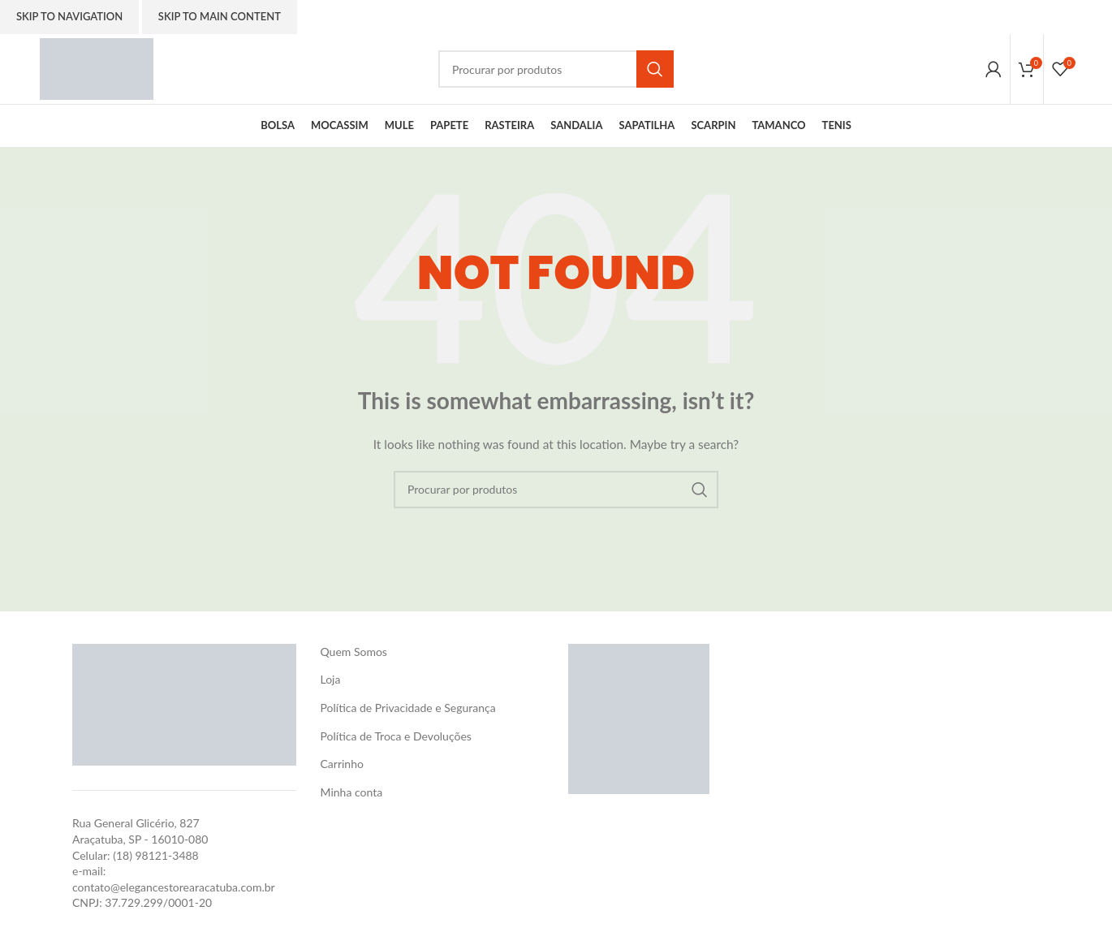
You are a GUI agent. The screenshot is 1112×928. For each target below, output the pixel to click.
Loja (331, 682)
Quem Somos (354, 655)
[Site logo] (99, 69)
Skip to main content (219, 16)
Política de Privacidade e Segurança (408, 711)
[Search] (556, 70)
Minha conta (352, 794)
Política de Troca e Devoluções (396, 738)
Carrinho (342, 767)
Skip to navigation (69, 16)
